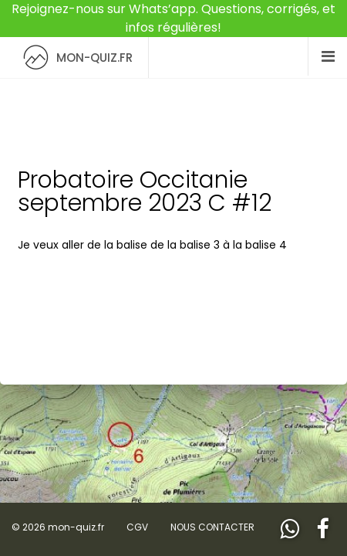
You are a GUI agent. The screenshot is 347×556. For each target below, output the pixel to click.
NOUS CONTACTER (212, 527)
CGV (137, 527)
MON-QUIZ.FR (74, 57)
